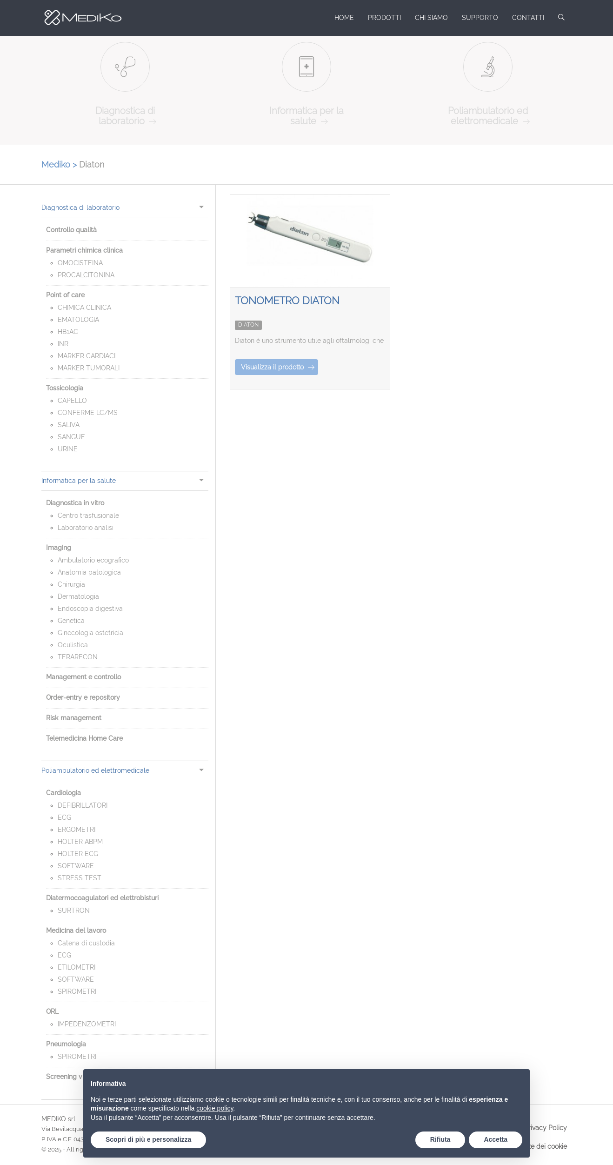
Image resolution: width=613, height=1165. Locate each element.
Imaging (58, 547)
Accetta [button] (495, 1139)
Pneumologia (66, 1044)
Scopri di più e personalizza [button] (148, 1139)
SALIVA (69, 425)
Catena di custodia (86, 943)
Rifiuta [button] (440, 1139)
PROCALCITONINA (86, 275)
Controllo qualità (71, 230)
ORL (52, 1011)
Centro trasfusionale (88, 515)
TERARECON (78, 657)
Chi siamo (431, 17)
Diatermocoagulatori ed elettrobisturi (102, 898)
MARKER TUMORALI (89, 368)
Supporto (480, 17)
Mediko (78, 17)
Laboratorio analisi (85, 527)
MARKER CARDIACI (86, 356)
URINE (68, 449)
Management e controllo (83, 677)
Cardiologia (63, 793)
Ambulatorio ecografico (93, 560)
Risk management (73, 718)
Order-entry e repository (83, 697)
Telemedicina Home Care (84, 738)
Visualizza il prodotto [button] (277, 367)
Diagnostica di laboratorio (80, 207)
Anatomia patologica (89, 572)
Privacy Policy (545, 1128)
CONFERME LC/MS (88, 412)
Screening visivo (71, 1076)
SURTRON (74, 910)
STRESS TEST (79, 878)
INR (63, 344)
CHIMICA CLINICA (84, 307)
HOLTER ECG (78, 853)
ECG (64, 817)
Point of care (65, 295)
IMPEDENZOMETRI (87, 1024)
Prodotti (384, 17)
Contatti (528, 17)
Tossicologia (64, 388)
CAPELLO (72, 400)
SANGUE (71, 437)
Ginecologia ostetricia (90, 632)
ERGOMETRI (76, 829)
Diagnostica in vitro (75, 503)
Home (344, 17)
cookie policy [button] (214, 1108)
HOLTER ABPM (80, 841)
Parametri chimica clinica (84, 250)
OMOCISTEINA (80, 263)
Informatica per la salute (78, 480)
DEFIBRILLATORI (82, 805)
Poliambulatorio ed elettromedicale (95, 770)
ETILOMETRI (76, 967)
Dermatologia (78, 596)
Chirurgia (71, 584)
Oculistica (73, 645)
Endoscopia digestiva (90, 608)
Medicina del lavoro (76, 930)
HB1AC (68, 331)
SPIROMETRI (77, 991)
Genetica (71, 620)
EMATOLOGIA (78, 319)
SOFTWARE (76, 866)
